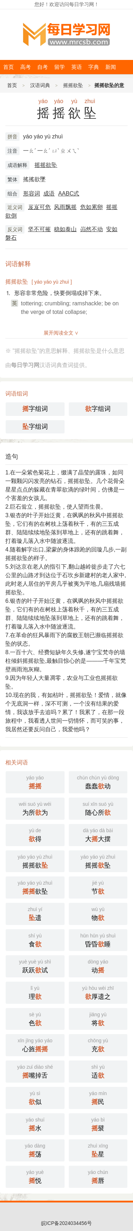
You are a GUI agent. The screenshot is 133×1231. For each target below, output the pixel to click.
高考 (25, 67)
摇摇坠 (98, 861)
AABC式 (68, 193)
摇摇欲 (35, 861)
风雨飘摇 (65, 207)
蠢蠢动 (98, 781)
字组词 (35, 408)
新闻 (110, 67)
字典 (93, 67)
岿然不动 (91, 229)
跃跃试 (35, 965)
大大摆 (98, 834)
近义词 (14, 207)
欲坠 (35, 887)
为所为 (35, 808)
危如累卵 (91, 207)
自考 (42, 67)
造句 (11, 456)
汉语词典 (40, 85)
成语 (49, 193)
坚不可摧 (39, 229)
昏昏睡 (98, 939)
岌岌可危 (39, 207)
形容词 (31, 193)
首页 (8, 67)
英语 (76, 67)
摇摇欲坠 (73, 85)
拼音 (12, 136)
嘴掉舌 (35, 1071)
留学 (59, 67)
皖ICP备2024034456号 (66, 1223)
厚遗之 (98, 992)
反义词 (14, 229)
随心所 (98, 808)
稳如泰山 (65, 229)
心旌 (35, 1044)
